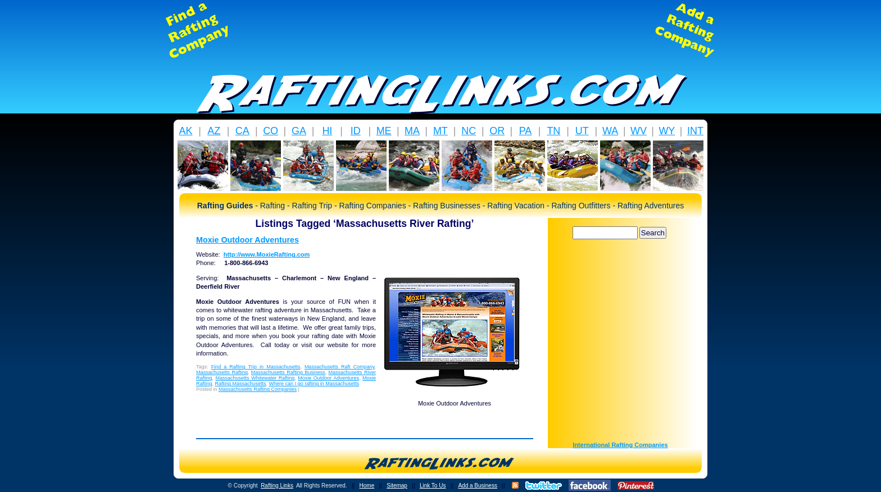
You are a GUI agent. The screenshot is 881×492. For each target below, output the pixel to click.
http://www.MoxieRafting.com (267, 254)
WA (610, 130)
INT (695, 130)
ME (384, 130)
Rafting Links (277, 485)
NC (468, 130)
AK (185, 130)
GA (299, 130)
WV (638, 130)
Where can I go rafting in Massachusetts (314, 383)
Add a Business (477, 485)
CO (270, 130)
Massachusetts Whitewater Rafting (255, 378)
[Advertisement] (440, 30)
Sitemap (397, 485)
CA (242, 130)
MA (412, 130)
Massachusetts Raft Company (340, 367)
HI (327, 130)
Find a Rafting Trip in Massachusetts (256, 367)
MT (440, 130)
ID (356, 130)
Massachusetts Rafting (222, 372)
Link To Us (433, 485)
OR (497, 130)
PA (525, 130)
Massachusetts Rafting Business (288, 372)
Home (367, 485)
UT (582, 130)
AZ (213, 130)
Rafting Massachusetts (240, 383)
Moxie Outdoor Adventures (247, 239)
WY (667, 130)
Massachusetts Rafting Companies (258, 389)
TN (553, 130)
